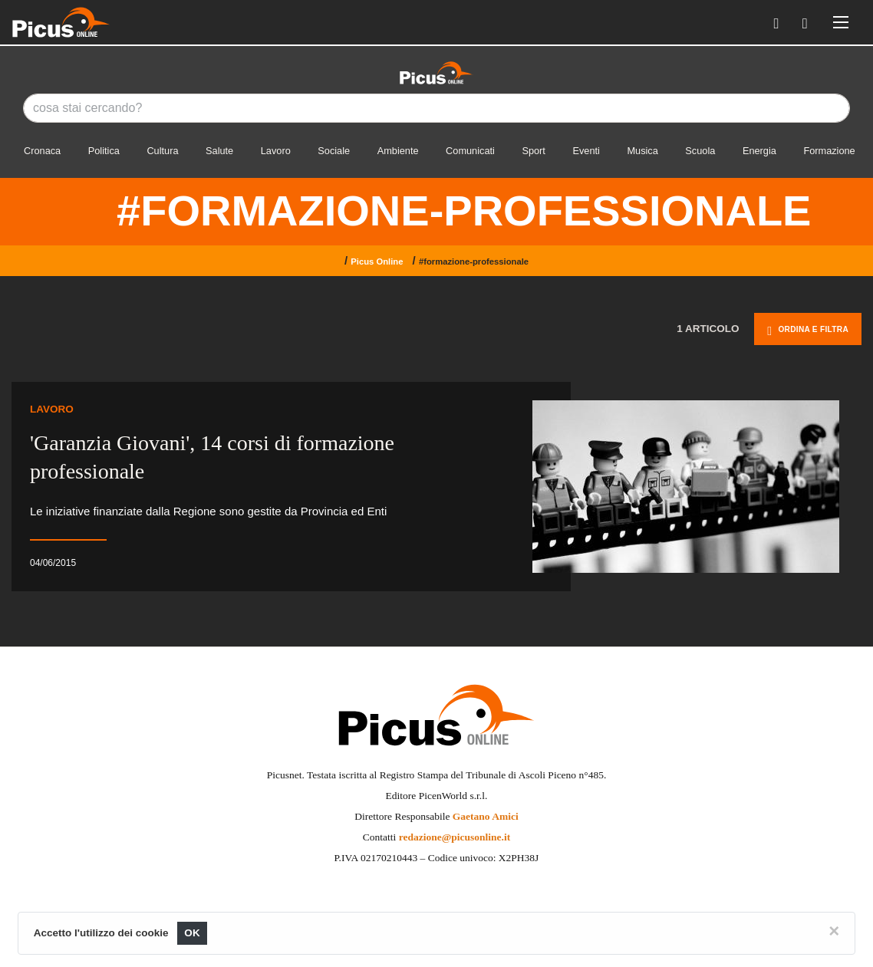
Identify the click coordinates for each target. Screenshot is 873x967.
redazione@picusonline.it (454, 837)
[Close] (834, 931)
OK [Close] (192, 933)
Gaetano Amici (486, 816)
